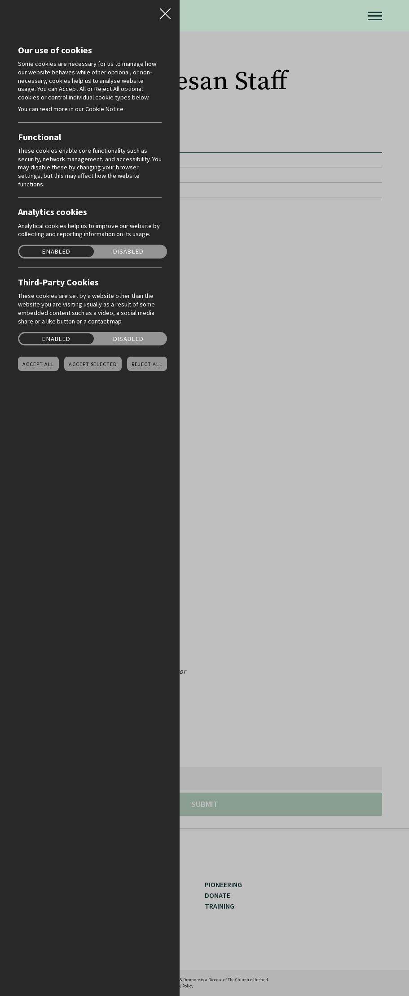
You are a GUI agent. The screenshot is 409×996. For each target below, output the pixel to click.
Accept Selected (93, 364)
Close (165, 11)
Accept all (38, 364)
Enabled (56, 251)
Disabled (128, 251)
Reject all (147, 364)
